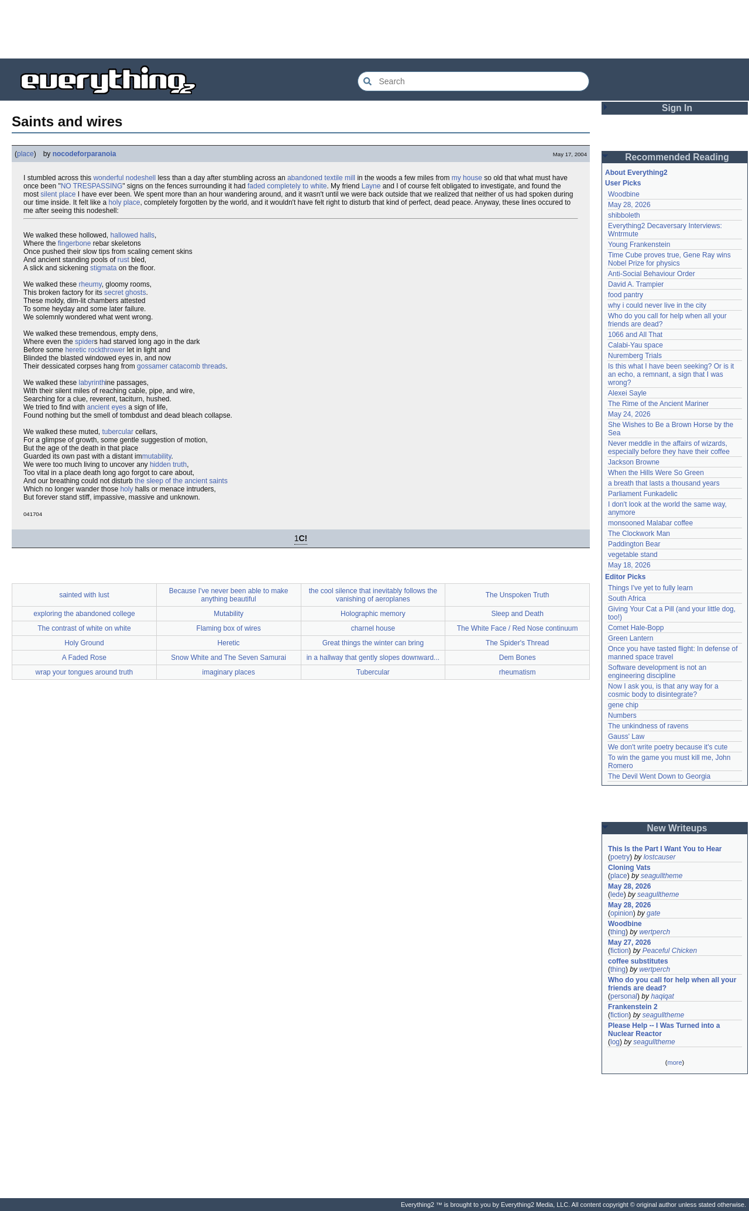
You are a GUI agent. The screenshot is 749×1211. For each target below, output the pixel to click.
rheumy (90, 284)
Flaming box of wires (229, 628)
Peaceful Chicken (670, 951)
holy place (124, 202)
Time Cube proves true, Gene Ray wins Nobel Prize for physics (670, 259)
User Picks (623, 183)
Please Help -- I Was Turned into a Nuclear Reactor (665, 1029)
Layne (371, 186)
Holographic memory (373, 614)
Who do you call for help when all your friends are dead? (673, 984)
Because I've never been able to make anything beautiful (228, 595)
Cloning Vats (629, 867)
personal (623, 996)
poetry (620, 857)
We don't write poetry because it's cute (667, 747)
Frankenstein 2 (633, 1007)
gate (653, 913)
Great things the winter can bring (373, 643)
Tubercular (373, 672)
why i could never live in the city (657, 305)
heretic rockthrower (95, 350)
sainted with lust (84, 595)
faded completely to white (287, 186)
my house (467, 178)
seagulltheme (661, 876)
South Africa (627, 598)
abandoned (304, 178)
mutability (156, 456)
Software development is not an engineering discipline (658, 671)
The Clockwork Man (639, 533)
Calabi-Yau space (635, 345)
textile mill (339, 178)
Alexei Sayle (627, 393)
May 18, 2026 (629, 565)
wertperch (654, 932)
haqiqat (662, 996)
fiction (619, 951)
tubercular (117, 432)
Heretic (229, 643)
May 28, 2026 (629, 205)
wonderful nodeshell (124, 178)
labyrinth (92, 383)
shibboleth (624, 215)
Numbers (622, 715)
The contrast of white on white (83, 628)
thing (618, 932)
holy (126, 489)
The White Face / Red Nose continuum (517, 628)
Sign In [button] (677, 108)
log (615, 1042)
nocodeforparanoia (84, 154)
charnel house (373, 628)
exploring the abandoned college (84, 614)
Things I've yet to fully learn (650, 588)
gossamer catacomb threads (181, 366)
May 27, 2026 (629, 942)
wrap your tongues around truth (84, 672)
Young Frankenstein (639, 244)
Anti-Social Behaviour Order (651, 274)
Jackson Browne (633, 462)
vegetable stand (633, 555)
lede (617, 894)
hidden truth (168, 464)
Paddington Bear (634, 544)
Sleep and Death (517, 614)
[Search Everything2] (473, 81)
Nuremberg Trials (635, 356)
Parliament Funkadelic (643, 494)
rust (123, 260)
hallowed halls (132, 235)
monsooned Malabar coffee (650, 523)
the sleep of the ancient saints (181, 481)
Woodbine (624, 194)
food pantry (625, 295)
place (25, 154)
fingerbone (74, 243)
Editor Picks (625, 577)
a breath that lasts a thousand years (664, 483)
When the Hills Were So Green (656, 473)
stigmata (103, 268)
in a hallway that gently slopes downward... (373, 657)
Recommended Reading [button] (677, 157)
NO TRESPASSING (92, 186)
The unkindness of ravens (648, 726)
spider (84, 342)
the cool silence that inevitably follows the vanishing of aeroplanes (373, 595)
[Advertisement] (374, 29)
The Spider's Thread (517, 643)
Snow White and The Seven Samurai (228, 657)
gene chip (623, 705)
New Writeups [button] (677, 828)
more (674, 1062)
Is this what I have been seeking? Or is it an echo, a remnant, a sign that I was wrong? (672, 374)
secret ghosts (125, 292)
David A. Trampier (636, 284)
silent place (57, 194)
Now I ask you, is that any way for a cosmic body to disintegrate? (664, 690)
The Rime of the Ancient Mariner (658, 404)
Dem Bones (517, 657)
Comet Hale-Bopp (636, 628)
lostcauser (660, 857)
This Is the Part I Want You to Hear (664, 849)
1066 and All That (635, 335)
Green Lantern (630, 638)
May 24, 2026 (629, 414)
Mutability (228, 614)
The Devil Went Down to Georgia (659, 776)
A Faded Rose (84, 657)
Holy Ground (84, 643)
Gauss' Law (626, 736)
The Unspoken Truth (517, 595)
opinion (621, 913)
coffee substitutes (638, 961)
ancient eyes (106, 407)
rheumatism (517, 672)
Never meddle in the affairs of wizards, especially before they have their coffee (669, 447)
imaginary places (228, 672)
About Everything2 (636, 172)
